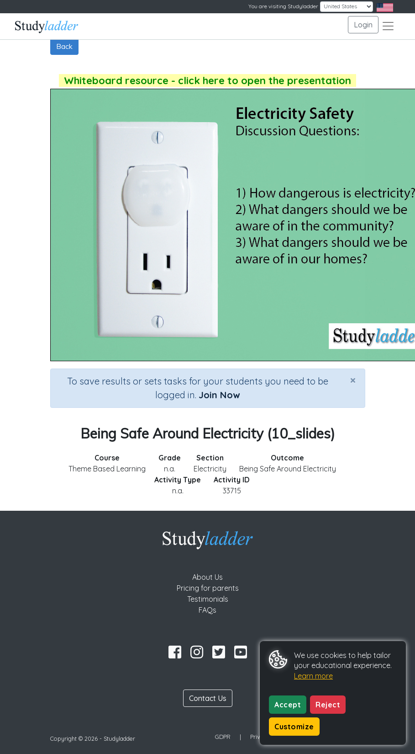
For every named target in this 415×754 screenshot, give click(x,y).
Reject (327, 704)
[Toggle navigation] (388, 26)
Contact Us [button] (207, 698)
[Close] (353, 380)
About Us (207, 577)
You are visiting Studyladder (283, 6)
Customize (294, 726)
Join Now (219, 395)
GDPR (223, 736)
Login (363, 24)
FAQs (207, 610)
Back (64, 46)
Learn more (313, 675)
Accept (287, 704)
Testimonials (207, 599)
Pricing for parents (208, 588)
